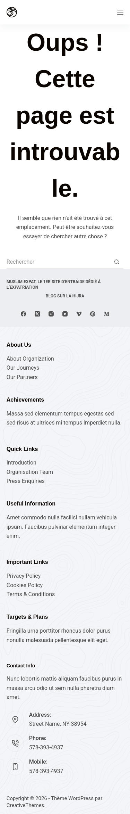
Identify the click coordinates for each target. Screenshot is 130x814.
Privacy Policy (24, 576)
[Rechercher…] (58, 262)
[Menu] (120, 12)
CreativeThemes (25, 805)
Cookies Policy (25, 585)
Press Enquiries (26, 481)
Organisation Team (30, 472)
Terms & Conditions (31, 594)
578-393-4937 (46, 747)
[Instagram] (51, 313)
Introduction (21, 462)
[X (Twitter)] (37, 313)
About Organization (30, 358)
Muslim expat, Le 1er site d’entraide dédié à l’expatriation (54, 284)
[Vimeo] (78, 313)
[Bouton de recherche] (116, 262)
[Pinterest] (92, 313)
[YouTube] (65, 313)
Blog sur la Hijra (65, 296)
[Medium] (106, 313)
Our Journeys (23, 367)
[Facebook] (23, 313)
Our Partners (22, 377)
